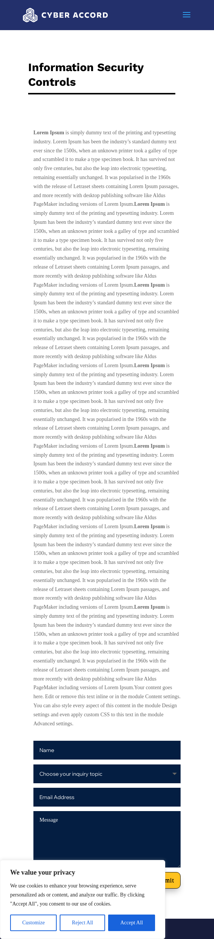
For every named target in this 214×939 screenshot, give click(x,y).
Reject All (82, 922)
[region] (82, 899)
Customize (33, 922)
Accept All (131, 922)
